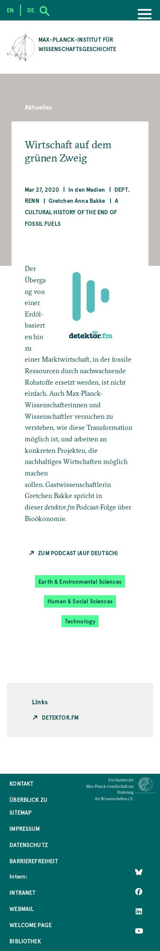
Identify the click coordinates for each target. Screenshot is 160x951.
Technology (80, 621)
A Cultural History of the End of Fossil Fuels (71, 211)
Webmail (21, 909)
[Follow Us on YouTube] (139, 931)
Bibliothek (25, 941)
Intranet (22, 892)
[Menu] (145, 14)
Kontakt (21, 783)
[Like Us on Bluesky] (139, 872)
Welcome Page (30, 925)
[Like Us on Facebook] (139, 891)
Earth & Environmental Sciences (80, 581)
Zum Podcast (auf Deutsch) (78, 553)
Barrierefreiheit (33, 861)
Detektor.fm (60, 717)
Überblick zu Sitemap (28, 805)
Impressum (24, 828)
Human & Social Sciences (80, 601)
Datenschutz (28, 845)
